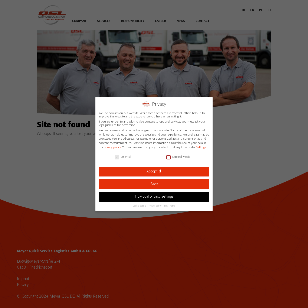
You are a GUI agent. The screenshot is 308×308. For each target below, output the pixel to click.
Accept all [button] (154, 171)
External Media (178, 156)
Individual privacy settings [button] (154, 196)
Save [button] (154, 184)
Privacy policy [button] (155, 206)
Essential (123, 156)
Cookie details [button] (140, 206)
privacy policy (112, 147)
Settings (201, 147)
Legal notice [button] (169, 206)
